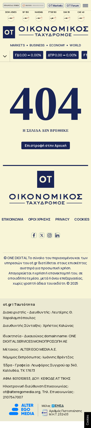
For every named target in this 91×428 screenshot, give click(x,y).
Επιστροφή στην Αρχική (45, 145)
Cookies (87, 420)
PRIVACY (62, 219)
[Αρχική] (45, 180)
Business (37, 45)
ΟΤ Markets (56, 5)
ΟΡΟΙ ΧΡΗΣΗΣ (39, 219)
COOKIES (81, 219)
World (75, 45)
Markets (17, 45)
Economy (57, 45)
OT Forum (73, 5)
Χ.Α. (3, 56)
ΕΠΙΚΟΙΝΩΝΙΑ (12, 219)
